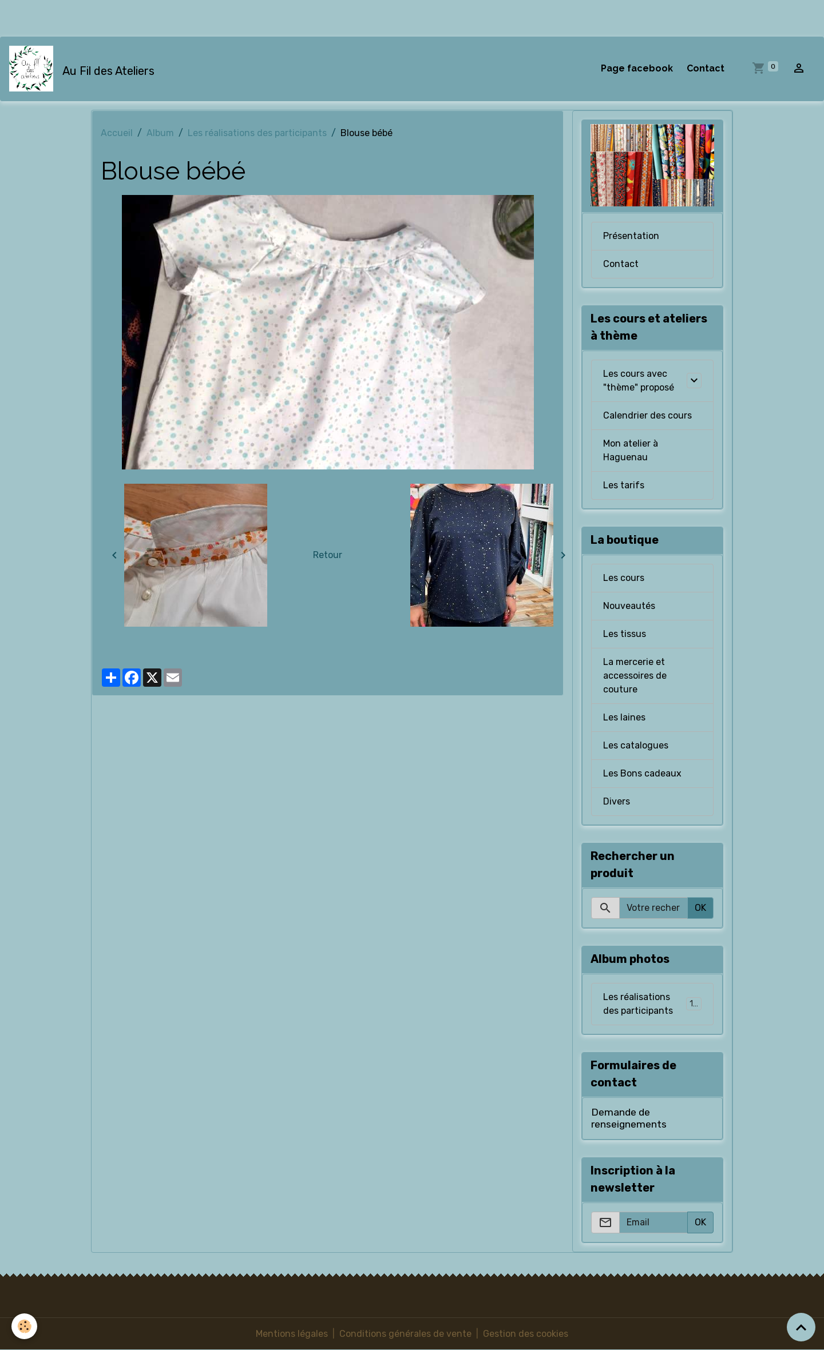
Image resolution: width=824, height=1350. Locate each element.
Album (160, 133)
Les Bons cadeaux (642, 773)
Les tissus (624, 633)
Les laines (624, 717)
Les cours (623, 577)
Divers (616, 801)
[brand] (84, 68)
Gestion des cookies (525, 1333)
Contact (705, 68)
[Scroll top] (801, 1327)
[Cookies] (24, 1326)
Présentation (631, 235)
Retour (327, 554)
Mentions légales (292, 1333)
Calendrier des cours (647, 415)
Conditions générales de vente (405, 1333)
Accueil (117, 133)
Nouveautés (629, 605)
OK (700, 907)
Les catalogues (635, 745)
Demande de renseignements (629, 1118)
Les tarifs (623, 485)
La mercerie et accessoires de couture (635, 675)
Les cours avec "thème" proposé (638, 380)
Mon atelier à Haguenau (630, 450)
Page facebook (637, 68)
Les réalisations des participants (257, 133)
